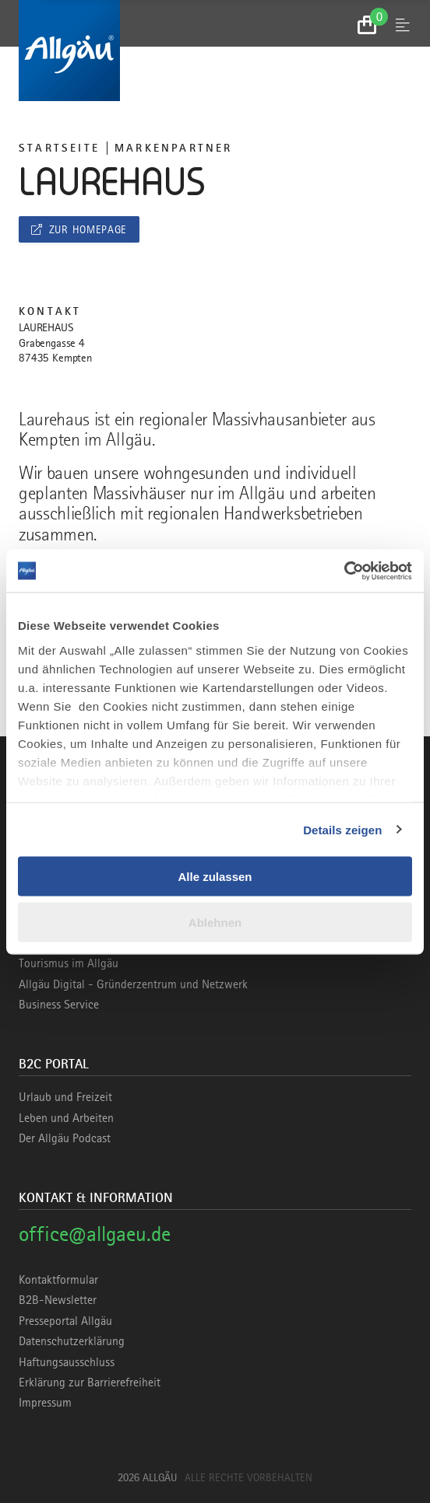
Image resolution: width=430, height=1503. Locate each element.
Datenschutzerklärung (72, 1341)
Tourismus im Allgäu (68, 963)
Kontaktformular (58, 1280)
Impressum (45, 1403)
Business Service (59, 1005)
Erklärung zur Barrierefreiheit (89, 1382)
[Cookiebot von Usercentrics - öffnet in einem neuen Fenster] (344, 571)
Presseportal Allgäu (65, 1321)
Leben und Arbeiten (66, 1118)
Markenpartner (174, 148)
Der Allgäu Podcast (65, 1138)
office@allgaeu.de (95, 1234)
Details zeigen (342, 829)
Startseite (59, 148)
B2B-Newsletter (58, 1300)
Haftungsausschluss (67, 1362)
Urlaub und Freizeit (65, 1097)
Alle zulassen (215, 876)
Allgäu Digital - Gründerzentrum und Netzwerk (133, 984)
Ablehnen (215, 921)
